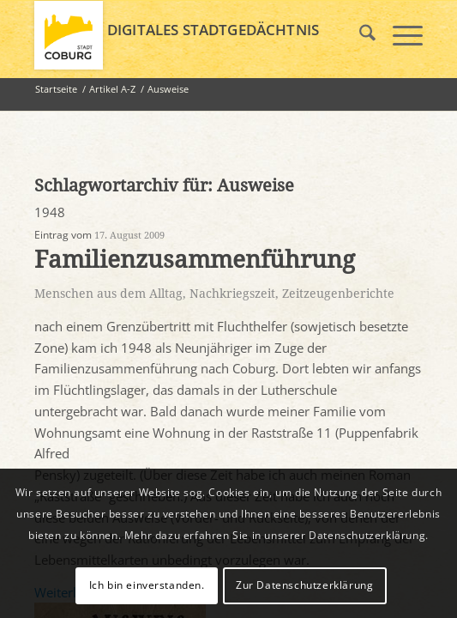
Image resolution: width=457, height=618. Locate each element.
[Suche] (359, 35)
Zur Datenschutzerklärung (304, 585)
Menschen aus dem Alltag (108, 293)
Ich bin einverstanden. (147, 585)
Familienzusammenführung (194, 259)
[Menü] (399, 35)
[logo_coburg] (189, 35)
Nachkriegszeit (232, 293)
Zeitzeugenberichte (338, 293)
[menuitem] (359, 35)
